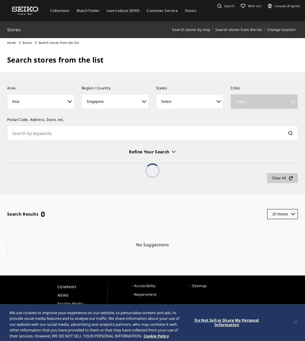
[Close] (295, 324)
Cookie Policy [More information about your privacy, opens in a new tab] (156, 338)
